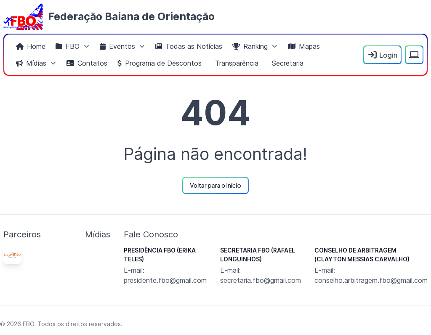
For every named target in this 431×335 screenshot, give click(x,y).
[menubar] (185, 55)
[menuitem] (31, 46)
